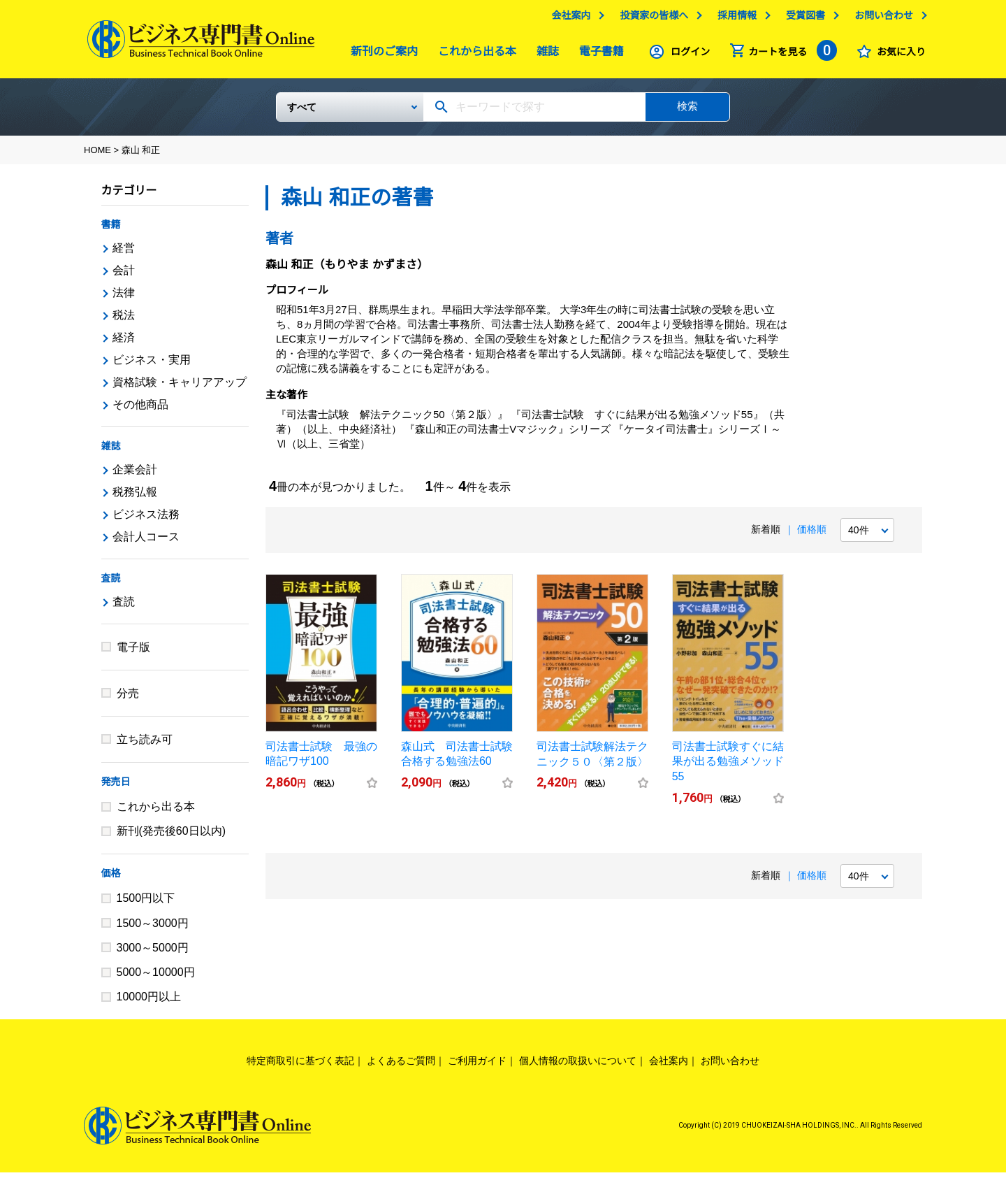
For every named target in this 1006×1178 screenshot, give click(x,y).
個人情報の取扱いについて (577, 1066)
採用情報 (733, 18)
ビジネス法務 (146, 520)
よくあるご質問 (401, 1066)
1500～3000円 (153, 929)
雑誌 (544, 55)
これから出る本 (474, 55)
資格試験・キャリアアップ (179, 388)
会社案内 (567, 18)
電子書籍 (598, 55)
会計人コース (146, 542)
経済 (123, 343)
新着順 (765, 534)
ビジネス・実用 (151, 365)
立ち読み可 (145, 745)
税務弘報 (134, 497)
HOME (97, 155)
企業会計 (134, 475)
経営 (123, 253)
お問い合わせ (880, 18)
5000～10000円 (156, 978)
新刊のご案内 (380, 55)
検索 (687, 111)
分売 (128, 699)
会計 (123, 276)
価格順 (811, 534)
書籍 (111, 230)
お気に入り (897, 55)
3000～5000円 (153, 953)
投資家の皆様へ (650, 18)
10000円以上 (149, 1002)
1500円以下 (146, 904)
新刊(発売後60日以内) (171, 836)
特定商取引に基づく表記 (300, 1066)
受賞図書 (802, 18)
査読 (111, 583)
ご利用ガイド (477, 1066)
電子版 (133, 653)
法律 (123, 298)
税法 (123, 320)
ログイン (686, 55)
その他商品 (140, 410)
